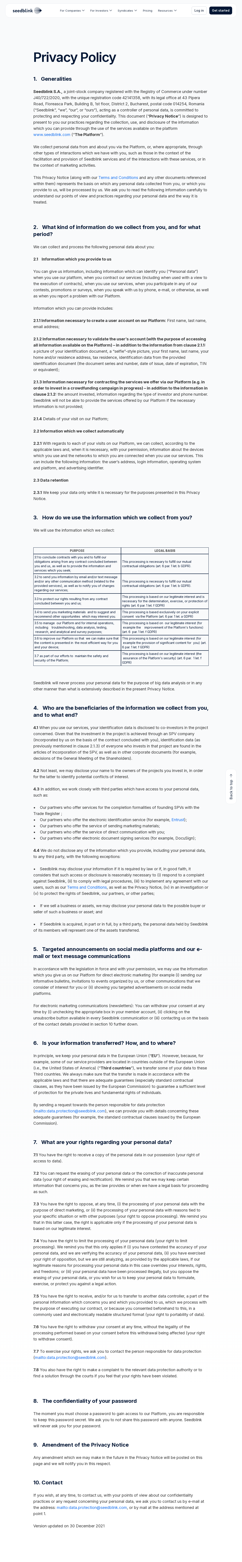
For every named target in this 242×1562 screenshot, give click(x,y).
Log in (199, 10)
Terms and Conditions (118, 177)
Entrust (177, 819)
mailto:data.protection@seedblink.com (70, 1111)
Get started (221, 10)
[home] (27, 10)
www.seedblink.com (51, 134)
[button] (72, 10)
